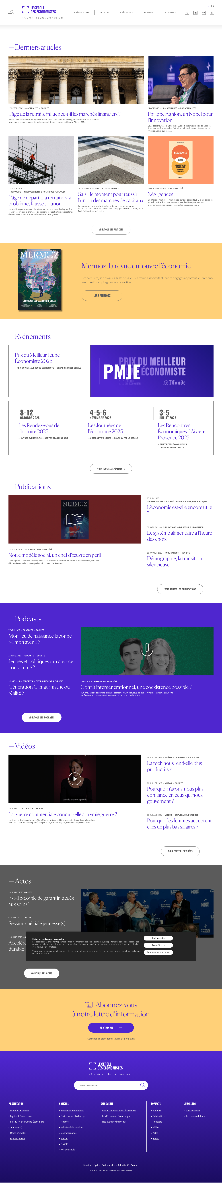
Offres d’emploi (18, 1133)
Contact (135, 1165)
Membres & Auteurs (19, 1111)
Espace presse (17, 1138)
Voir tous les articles (111, 229)
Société (64, 1144)
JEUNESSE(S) (170, 12)
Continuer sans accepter (158, 952)
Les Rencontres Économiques (117, 1116)
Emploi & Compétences (72, 1111)
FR (207, 5)
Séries (156, 1138)
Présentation (81, 12)
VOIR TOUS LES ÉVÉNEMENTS (111, 469)
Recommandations (195, 1116)
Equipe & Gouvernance (21, 1116)
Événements (127, 12)
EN (212, 5)
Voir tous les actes (41, 973)
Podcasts (157, 1122)
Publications (159, 1116)
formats (156, 1104)
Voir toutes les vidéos (180, 851)
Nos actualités (68, 1150)
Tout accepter (158, 938)
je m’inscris (106, 1028)
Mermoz (157, 1111)
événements (107, 1104)
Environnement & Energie (73, 1116)
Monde (64, 1138)
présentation (15, 1104)
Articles (104, 12)
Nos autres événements (114, 1122)
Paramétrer (157, 945)
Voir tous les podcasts (42, 717)
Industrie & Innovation (71, 1127)
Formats (148, 12)
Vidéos (156, 1127)
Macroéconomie (69, 1133)
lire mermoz (102, 295)
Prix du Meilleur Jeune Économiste (27, 1122)
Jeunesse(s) (16, 1127)
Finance (65, 1122)
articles (64, 1104)
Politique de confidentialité (115, 1165)
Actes (155, 1133)
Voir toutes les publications (180, 589)
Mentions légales (91, 1165)
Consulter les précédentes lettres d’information (111, 1039)
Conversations (193, 1111)
